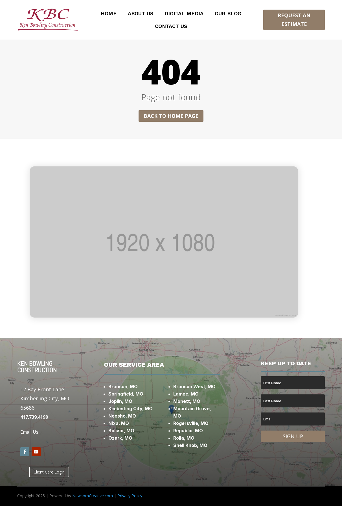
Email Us (29, 432)
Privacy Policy (129, 495)
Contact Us (171, 26)
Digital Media (184, 14)
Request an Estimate (294, 19)
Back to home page (171, 115)
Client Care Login (49, 472)
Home (109, 14)
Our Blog (228, 14)
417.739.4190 (34, 417)
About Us (140, 14)
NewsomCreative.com (92, 495)
